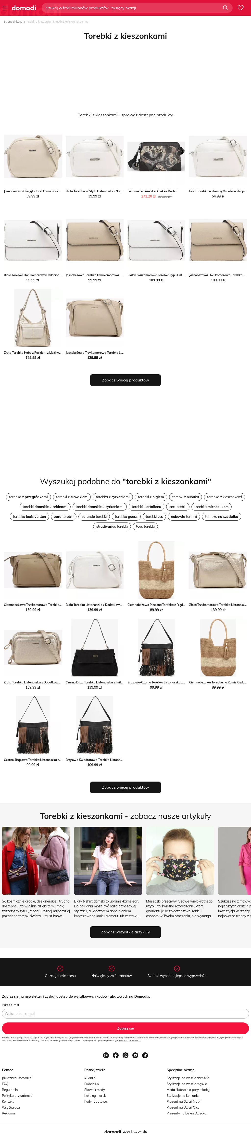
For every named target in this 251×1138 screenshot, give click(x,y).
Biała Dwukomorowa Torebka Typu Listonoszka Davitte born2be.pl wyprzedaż (182, 275)
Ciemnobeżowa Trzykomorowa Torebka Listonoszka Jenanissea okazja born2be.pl (61, 605)
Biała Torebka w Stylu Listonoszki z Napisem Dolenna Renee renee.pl (114, 191)
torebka (211, 507)
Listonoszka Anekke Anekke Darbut (152, 191)
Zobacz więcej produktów (125, 380)
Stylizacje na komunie (183, 1096)
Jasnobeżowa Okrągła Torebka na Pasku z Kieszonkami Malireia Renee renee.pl (59, 191)
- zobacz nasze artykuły (125, 816)
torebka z (28, 497)
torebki (177, 507)
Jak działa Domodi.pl (17, 1078)
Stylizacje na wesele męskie (187, 1084)
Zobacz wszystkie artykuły (125, 931)
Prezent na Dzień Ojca (183, 1107)
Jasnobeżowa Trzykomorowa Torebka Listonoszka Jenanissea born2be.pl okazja (121, 352)
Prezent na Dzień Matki (184, 1101)
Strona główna (13, 21)
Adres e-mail (11, 1005)
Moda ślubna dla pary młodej (188, 1090)
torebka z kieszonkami (224, 497)
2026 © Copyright (135, 1131)
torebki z (72, 497)
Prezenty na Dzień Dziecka (186, 1113)
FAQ (5, 1084)
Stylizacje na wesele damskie (188, 1078)
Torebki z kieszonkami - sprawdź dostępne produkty (125, 114)
